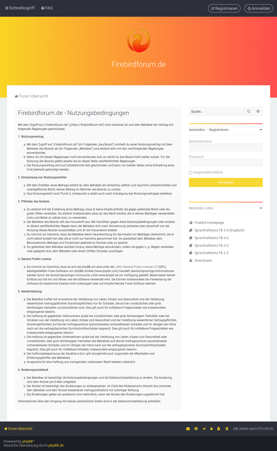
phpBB (27, 441)
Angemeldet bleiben (208, 171)
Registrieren (219, 128)
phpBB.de (55, 445)
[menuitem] (47, 7)
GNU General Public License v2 (136, 265)
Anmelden (197, 128)
